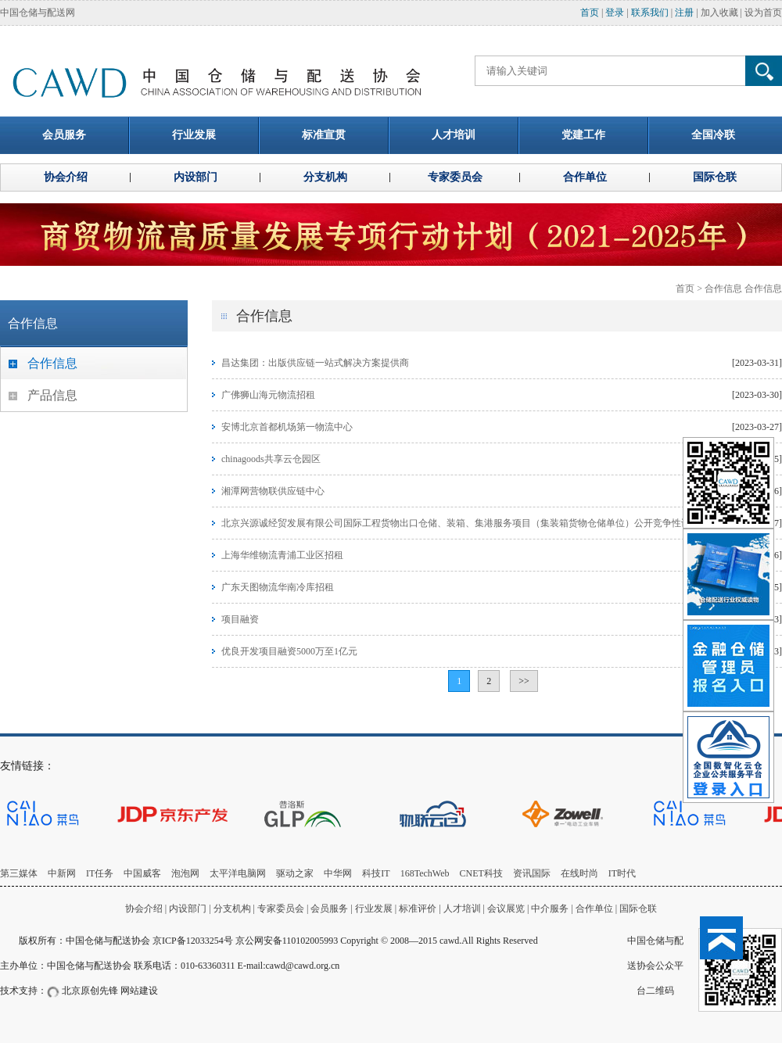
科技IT (375, 873)
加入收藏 (719, 12)
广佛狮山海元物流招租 (268, 394)
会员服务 (329, 908)
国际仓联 (638, 908)
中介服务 (550, 908)
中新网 (62, 873)
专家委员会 (280, 908)
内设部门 (187, 908)
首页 (589, 12)
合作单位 (594, 908)
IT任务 (99, 873)
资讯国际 (532, 873)
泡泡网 (185, 873)
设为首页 (763, 12)
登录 (614, 12)
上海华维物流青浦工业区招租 (282, 555)
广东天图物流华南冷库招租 (277, 587)
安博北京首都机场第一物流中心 (287, 426)
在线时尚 (579, 873)
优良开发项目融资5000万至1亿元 (289, 651)
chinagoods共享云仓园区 (271, 458)
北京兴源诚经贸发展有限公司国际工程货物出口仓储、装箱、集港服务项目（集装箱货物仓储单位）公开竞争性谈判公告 (470, 523)
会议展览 (506, 908)
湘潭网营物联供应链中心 (273, 491)
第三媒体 (19, 873)
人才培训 (462, 908)
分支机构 (233, 908)
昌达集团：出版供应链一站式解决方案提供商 (315, 362)
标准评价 (417, 908)
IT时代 (622, 873)
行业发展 (374, 908)
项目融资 (240, 619)
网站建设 (139, 990)
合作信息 (723, 288)
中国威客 (142, 873)
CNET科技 (481, 873)
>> (523, 681)
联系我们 (650, 12)
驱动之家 (295, 873)
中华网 (338, 873)
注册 (684, 12)
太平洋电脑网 (238, 873)
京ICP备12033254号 (192, 940)
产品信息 (52, 395)
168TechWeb (425, 873)
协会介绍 (144, 908)
